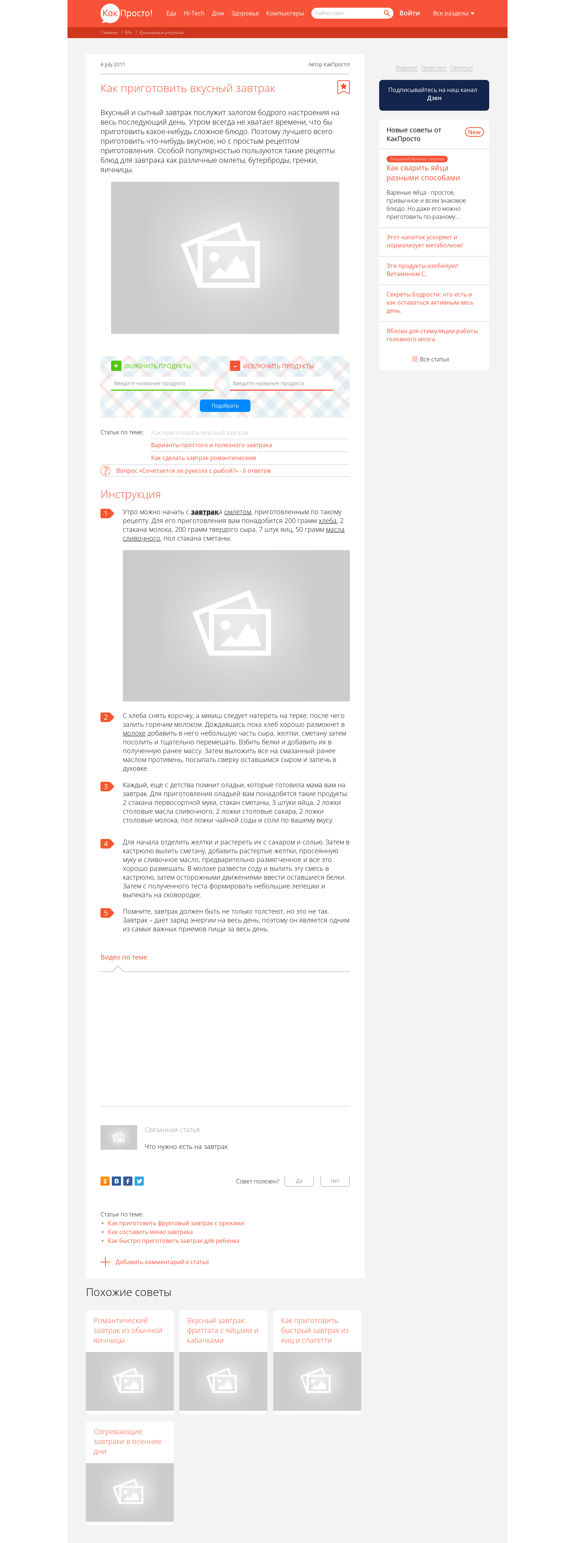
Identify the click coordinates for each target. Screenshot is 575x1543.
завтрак (205, 511)
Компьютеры (285, 13)
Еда (171, 13)
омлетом (237, 511)
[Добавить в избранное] (343, 87)
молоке (134, 733)
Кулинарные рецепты (161, 32)
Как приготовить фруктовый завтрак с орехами (176, 1223)
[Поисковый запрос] (352, 13)
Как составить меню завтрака (150, 1232)
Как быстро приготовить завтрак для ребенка (173, 1241)
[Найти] (386, 13)
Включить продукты (157, 366)
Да (299, 1180)
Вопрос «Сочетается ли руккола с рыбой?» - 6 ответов (193, 471)
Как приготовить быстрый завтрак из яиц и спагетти (315, 1330)
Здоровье (245, 13)
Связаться (461, 67)
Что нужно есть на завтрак (186, 1146)
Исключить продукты (278, 366)
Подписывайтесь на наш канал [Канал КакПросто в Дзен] (433, 94)
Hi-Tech (194, 13)
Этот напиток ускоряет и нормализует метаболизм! (425, 241)
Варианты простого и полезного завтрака (211, 445)
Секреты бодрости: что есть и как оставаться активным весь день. (430, 302)
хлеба (328, 520)
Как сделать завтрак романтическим (203, 458)
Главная (109, 32)
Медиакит (407, 67)
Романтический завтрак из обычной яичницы (128, 1330)
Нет (335, 1180)
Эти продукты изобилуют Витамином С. (423, 270)
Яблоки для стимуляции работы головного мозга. (432, 335)
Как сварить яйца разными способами (423, 173)
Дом (218, 13)
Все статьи (434, 359)
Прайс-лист (434, 67)
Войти (409, 12)
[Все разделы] (454, 13)
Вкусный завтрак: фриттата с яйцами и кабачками (223, 1330)
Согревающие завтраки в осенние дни (127, 1441)
